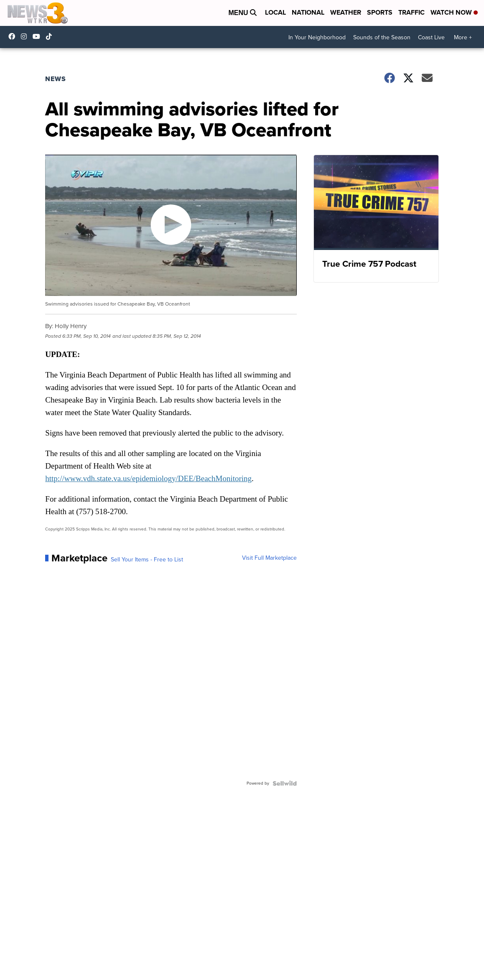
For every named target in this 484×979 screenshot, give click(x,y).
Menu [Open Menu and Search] (242, 12)
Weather (345, 12)
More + (463, 37)
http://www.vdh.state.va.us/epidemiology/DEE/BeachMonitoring (148, 478)
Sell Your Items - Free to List (147, 560)
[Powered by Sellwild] (285, 783)
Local (275, 12)
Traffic (411, 12)
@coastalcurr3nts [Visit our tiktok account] (51, 36)
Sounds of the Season (381, 37)
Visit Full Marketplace (269, 558)
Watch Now (454, 12)
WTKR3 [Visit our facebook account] (13, 36)
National (308, 12)
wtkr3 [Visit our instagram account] (26, 36)
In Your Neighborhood (317, 37)
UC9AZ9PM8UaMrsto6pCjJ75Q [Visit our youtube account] (38, 36)
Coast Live (431, 37)
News (55, 79)
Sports (379, 12)
